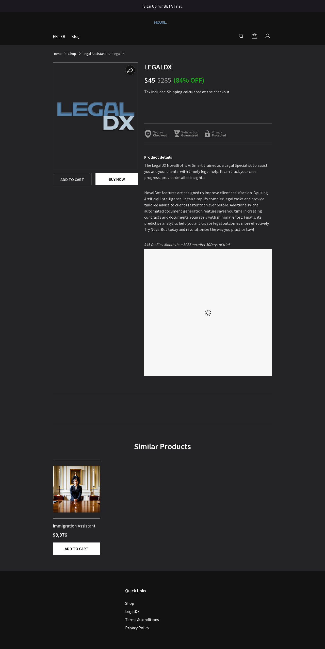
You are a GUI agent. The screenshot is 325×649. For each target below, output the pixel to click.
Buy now (117, 179)
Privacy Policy (137, 627)
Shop (129, 603)
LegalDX (132, 611)
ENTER (59, 36)
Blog (75, 36)
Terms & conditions (142, 619)
